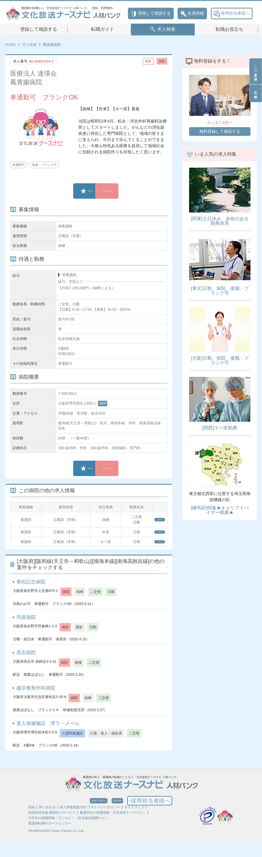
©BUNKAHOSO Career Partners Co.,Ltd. (56, 844)
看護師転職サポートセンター (49, 837)
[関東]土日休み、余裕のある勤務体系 (220, 221)
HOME (10, 45)
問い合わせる (124, 191)
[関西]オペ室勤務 (219, 427)
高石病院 (26, 659)
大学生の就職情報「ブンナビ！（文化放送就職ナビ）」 (69, 831)
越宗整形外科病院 (35, 694)
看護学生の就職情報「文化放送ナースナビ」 (113, 826)
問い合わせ (47, 820)
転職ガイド (102, 29)
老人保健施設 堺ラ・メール (48, 730)
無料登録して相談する (219, 131)
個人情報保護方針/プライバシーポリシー (90, 820)
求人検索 (166, 29)
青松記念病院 (31, 588)
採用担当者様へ (231, 13)
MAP (102, 403)
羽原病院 (26, 624)
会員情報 (192, 13)
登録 (31, 820)
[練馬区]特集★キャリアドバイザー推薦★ (220, 510)
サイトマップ (134, 820)
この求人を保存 (255, 71)
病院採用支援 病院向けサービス (52, 826)
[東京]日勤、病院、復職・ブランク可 (220, 291)
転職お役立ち (229, 29)
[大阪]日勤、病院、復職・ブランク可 (220, 360)
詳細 (153, 519)
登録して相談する (151, 13)
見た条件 (255, 93)
